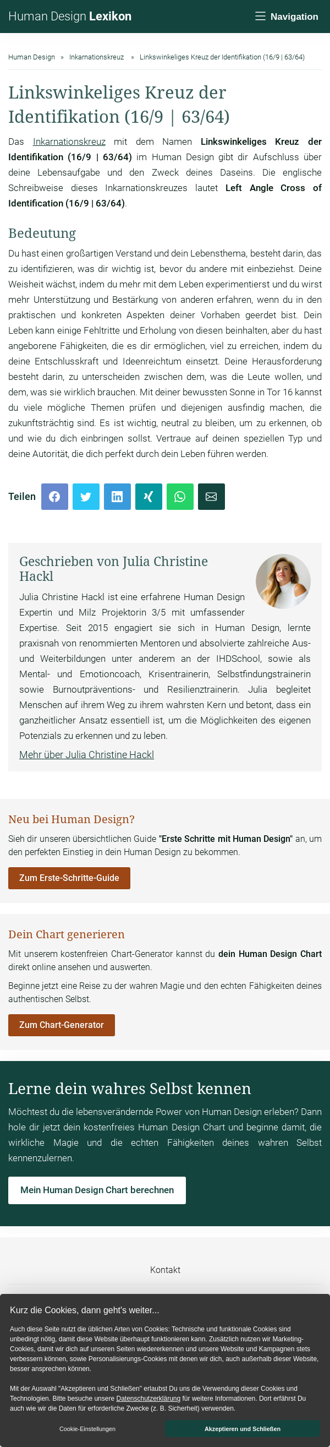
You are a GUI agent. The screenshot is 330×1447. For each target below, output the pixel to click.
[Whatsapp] (180, 496)
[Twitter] (86, 496)
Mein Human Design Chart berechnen (97, 1189)
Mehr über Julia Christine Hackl (86, 754)
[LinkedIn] (117, 496)
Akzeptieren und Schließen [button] (242, 1429)
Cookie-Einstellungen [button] (87, 1429)
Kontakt (165, 1270)
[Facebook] (54, 496)
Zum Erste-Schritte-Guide (69, 878)
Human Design (69, 16)
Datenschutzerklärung (148, 1398)
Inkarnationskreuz (69, 141)
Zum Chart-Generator (61, 1025)
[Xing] (148, 496)
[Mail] (211, 496)
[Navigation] (286, 17)
